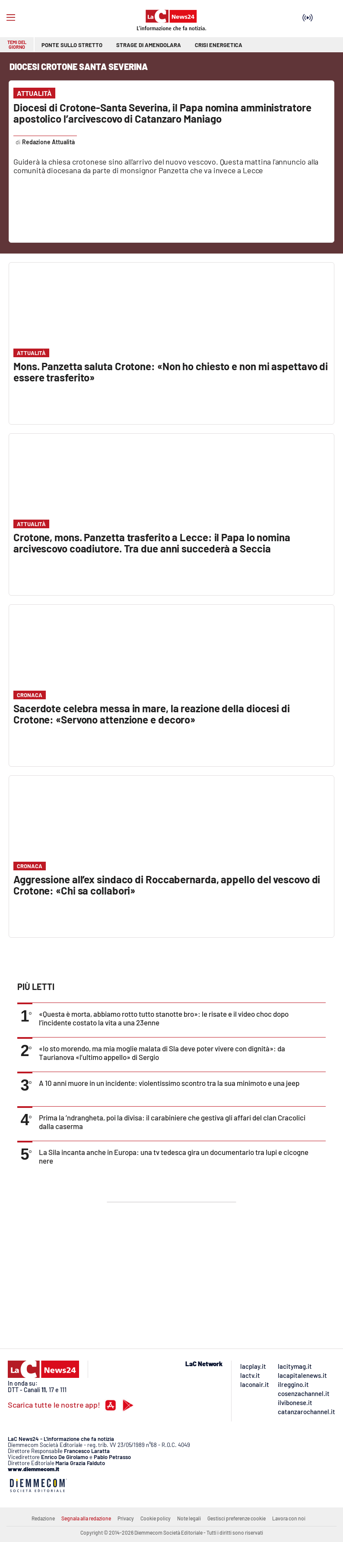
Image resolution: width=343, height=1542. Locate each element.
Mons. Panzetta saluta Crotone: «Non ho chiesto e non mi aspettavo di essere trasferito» (170, 372)
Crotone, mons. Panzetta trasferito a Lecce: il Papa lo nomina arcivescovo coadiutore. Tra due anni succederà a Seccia (151, 543)
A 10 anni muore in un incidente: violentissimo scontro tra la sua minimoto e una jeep (169, 1083)
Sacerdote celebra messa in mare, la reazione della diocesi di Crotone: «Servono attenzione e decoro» (151, 714)
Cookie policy (155, 1518)
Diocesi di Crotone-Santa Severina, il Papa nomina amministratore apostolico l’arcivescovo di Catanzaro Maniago (162, 113)
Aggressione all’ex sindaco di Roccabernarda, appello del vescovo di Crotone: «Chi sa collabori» (166, 885)
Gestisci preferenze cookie (236, 1518)
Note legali (189, 1518)
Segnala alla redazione (86, 1518)
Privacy (126, 1518)
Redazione (43, 1518)
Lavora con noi (288, 1518)
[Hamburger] (10, 17)
